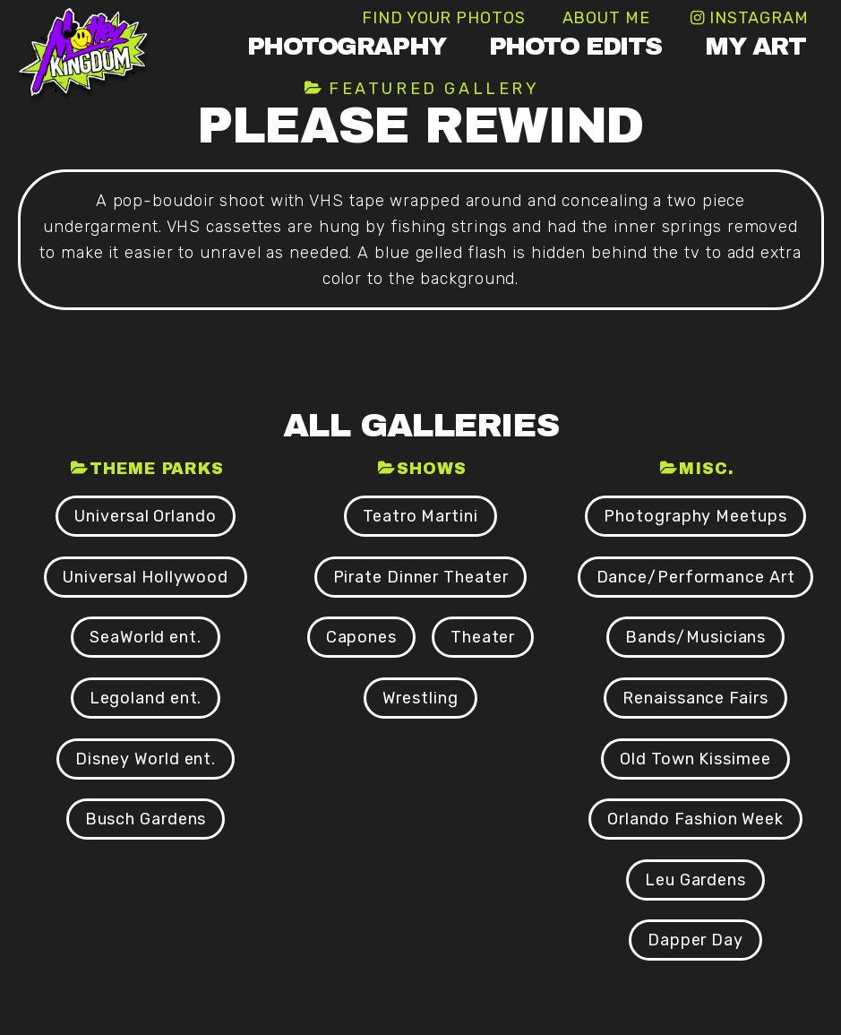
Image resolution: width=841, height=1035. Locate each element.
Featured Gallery (434, 89)
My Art (755, 46)
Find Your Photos (443, 18)
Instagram (759, 18)
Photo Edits (575, 46)
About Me (606, 18)
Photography (346, 46)
